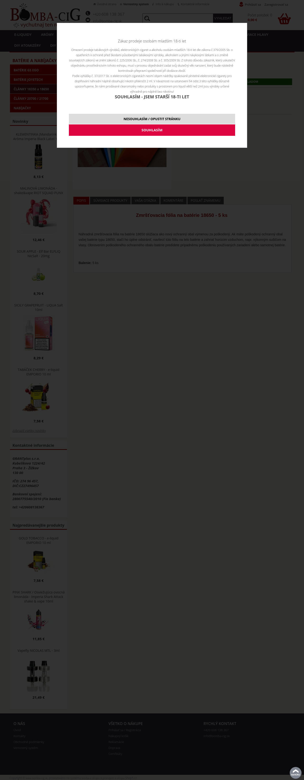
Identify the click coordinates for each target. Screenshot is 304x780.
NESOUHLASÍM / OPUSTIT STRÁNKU (152, 119)
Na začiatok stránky (296, 773)
